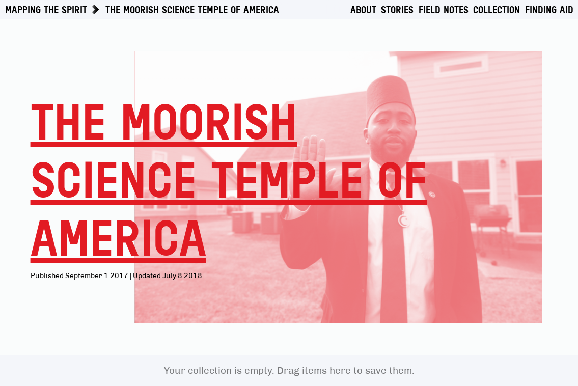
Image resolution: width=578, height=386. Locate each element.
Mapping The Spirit (46, 10)
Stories (397, 10)
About (363, 10)
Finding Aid (549, 10)
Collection (496, 10)
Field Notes (444, 10)
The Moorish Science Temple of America (192, 10)
